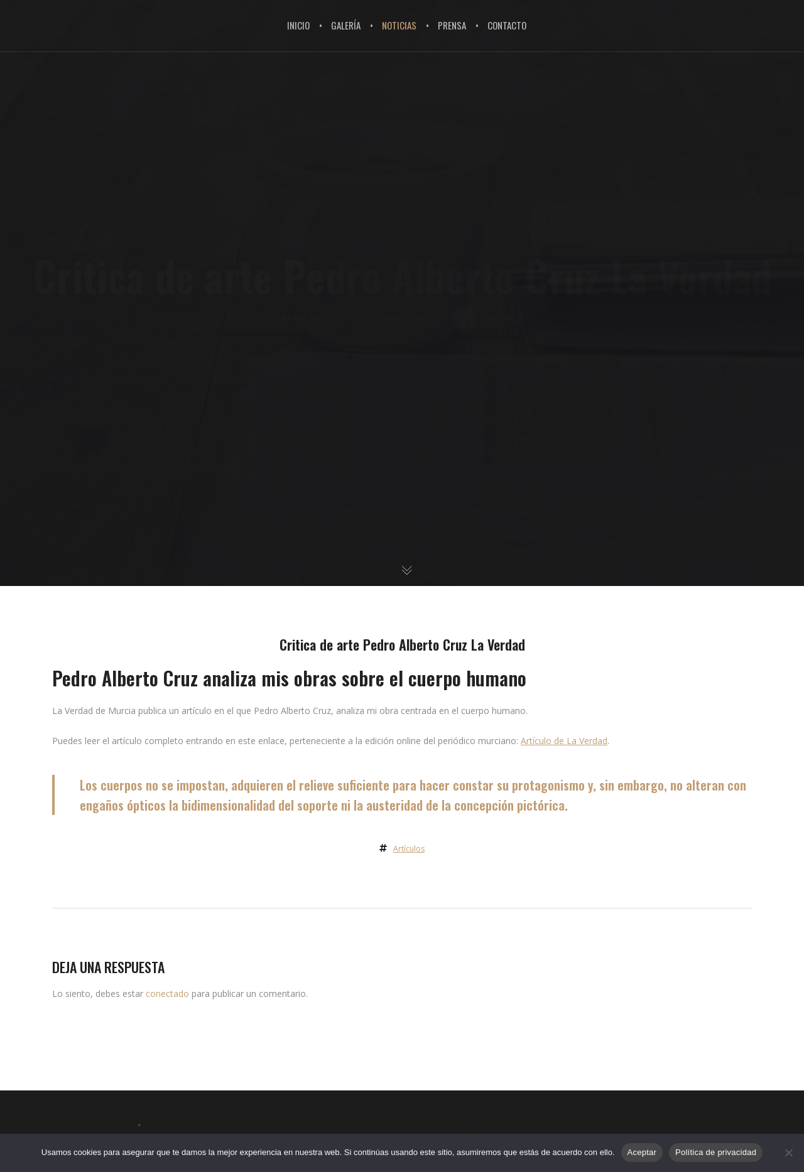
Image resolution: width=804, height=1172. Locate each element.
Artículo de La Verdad (564, 741)
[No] (788, 1152)
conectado (167, 993)
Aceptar (642, 1152)
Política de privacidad (715, 1152)
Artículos (409, 848)
